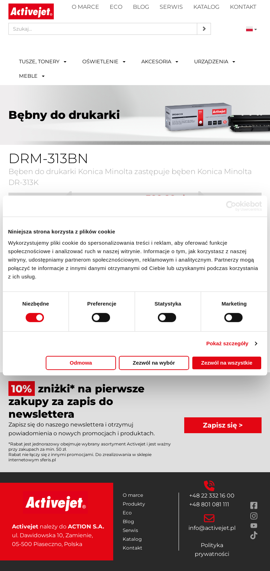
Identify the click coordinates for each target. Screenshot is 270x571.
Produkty (134, 504)
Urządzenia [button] (214, 61)
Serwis (171, 7)
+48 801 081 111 (209, 504)
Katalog (206, 7)
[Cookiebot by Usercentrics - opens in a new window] (231, 206)
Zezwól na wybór (154, 363)
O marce (85, 7)
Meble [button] (32, 76)
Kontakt (243, 7)
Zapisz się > (223, 425)
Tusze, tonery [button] (42, 61)
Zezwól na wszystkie (226, 363)
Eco (116, 7)
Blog (141, 7)
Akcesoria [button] (159, 61)
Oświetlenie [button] (104, 61)
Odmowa (81, 363)
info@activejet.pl (212, 528)
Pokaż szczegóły (227, 343)
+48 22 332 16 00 (211, 495)
